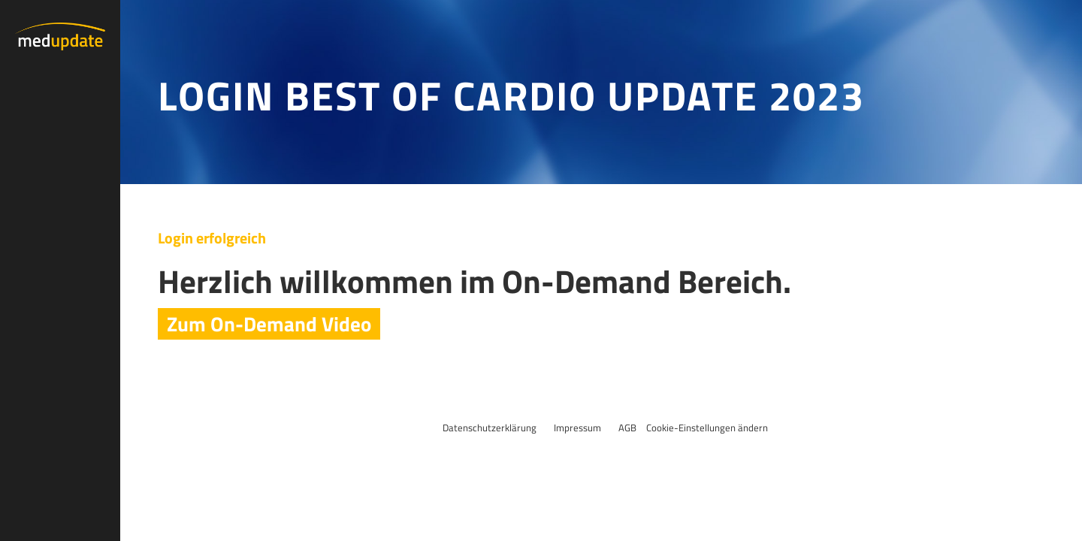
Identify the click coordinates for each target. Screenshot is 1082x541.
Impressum (577, 427)
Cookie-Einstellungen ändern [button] (707, 427)
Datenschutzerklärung (489, 427)
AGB (627, 427)
